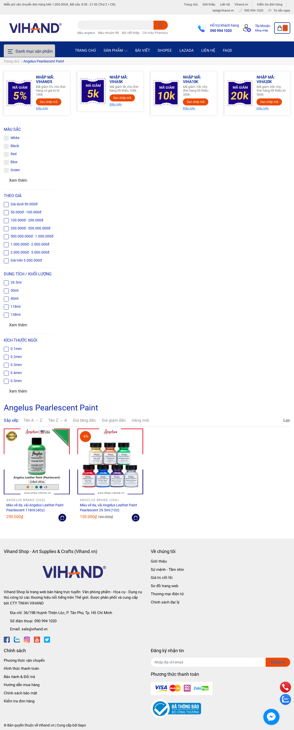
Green (15, 170)
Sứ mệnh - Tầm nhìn (167, 569)
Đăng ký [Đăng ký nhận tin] (278, 662)
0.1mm (16, 349)
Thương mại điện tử (167, 594)
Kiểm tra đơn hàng (269, 4)
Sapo (82, 725)
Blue (14, 162)
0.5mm (16, 381)
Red (14, 154)
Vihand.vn (241, 4)
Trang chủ (191, 4)
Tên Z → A (57, 420)
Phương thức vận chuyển (24, 660)
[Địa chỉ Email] (220, 662)
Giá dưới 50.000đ (24, 204)
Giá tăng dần (84, 420)
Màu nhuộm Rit (108, 33)
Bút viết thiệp (130, 33)
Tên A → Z (33, 420)
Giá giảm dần (114, 420)
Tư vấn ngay (282, 10)
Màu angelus (86, 33)
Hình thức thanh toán (21, 668)
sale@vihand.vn (34, 629)
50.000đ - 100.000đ (26, 212)
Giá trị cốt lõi (162, 577)
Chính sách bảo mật (20, 693)
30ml (14, 290)
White (15, 138)
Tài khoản (262, 26)
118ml (15, 307)
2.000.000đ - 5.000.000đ (30, 252)
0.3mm (16, 365)
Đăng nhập (261, 30)
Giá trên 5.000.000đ (26, 260)
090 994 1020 (221, 31)
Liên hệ (225, 4)
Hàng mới (140, 420)
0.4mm (16, 373)
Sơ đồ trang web (164, 586)
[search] (161, 25)
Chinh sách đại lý (165, 602)
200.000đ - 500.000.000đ (30, 228)
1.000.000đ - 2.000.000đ (30, 244)
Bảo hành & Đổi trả (19, 677)
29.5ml (16, 282)
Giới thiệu (209, 4)
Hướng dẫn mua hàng (21, 685)
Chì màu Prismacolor (156, 33)
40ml (14, 298)
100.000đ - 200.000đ (27, 220)
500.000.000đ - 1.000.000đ (32, 236)
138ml (15, 315)
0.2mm (16, 357)
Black (15, 146)
